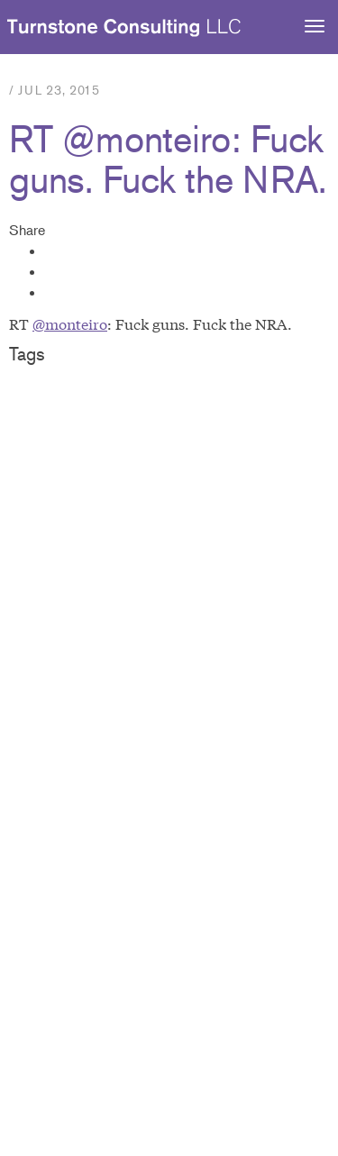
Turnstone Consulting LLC (124, 28)
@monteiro (69, 323)
